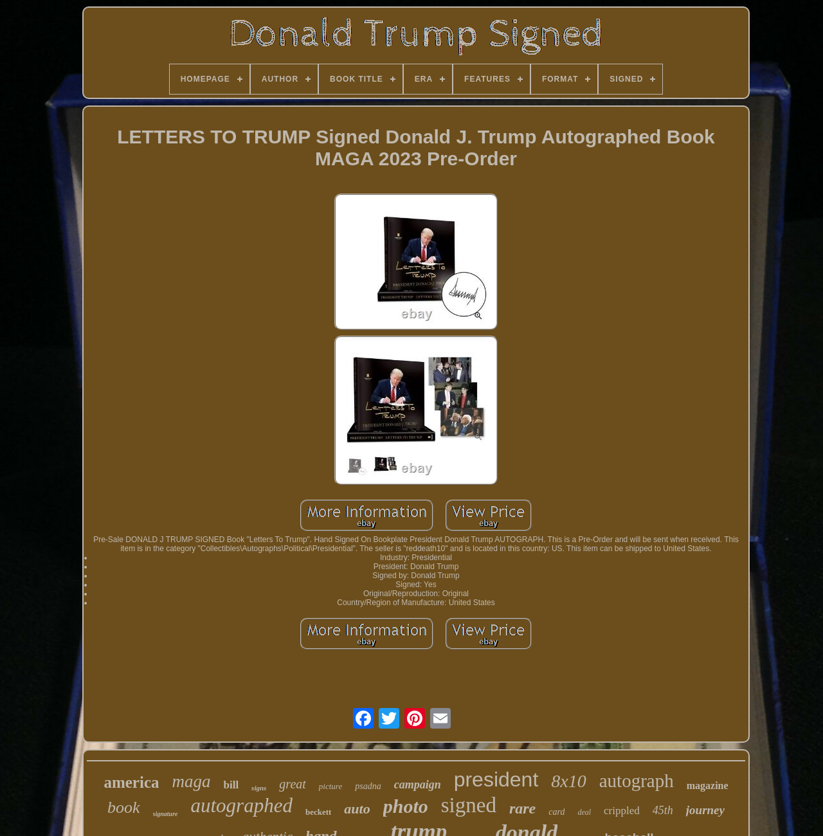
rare (522, 808)
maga (191, 781)
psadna (368, 786)
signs (258, 788)
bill (231, 785)
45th (663, 810)
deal (584, 812)
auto (357, 809)
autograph (636, 780)
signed (468, 805)
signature (165, 813)
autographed (241, 805)
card (556, 812)
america (131, 782)
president (496, 779)
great (292, 784)
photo (405, 806)
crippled (622, 810)
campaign (417, 784)
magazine (707, 785)
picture (330, 786)
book (123, 807)
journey (705, 810)
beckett (318, 812)
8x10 (568, 781)
